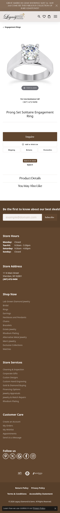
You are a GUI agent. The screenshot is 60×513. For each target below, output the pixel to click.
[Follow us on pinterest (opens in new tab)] (6, 456)
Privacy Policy (38, 488)
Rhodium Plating (11, 333)
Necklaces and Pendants (14, 317)
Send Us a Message (12, 437)
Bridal (6, 305)
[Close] (56, 5)
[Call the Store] (10, 279)
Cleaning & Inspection (13, 369)
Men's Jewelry (9, 341)
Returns (29, 150)
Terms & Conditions (17, 493)
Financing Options (11, 389)
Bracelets (7, 325)
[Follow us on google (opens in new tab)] (19, 456)
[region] (30, 64)
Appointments (9, 433)
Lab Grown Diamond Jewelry (16, 301)
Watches (7, 349)
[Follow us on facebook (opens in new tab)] (26, 456)
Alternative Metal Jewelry (15, 337)
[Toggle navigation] (55, 16)
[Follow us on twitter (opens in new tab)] (12, 456)
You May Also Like (30, 186)
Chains (6, 321)
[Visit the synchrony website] (37, 473)
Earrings (7, 313)
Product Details (30, 178)
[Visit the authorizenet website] (27, 473)
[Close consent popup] (55, 508)
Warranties (47, 150)
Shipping (11, 150)
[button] (39, 16)
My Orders (8, 425)
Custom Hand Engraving (14, 381)
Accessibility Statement (41, 493)
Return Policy (21, 488)
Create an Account (11, 421)
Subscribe (49, 217)
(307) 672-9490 (30, 101)
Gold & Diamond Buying (14, 385)
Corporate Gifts (10, 373)
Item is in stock (30, 161)
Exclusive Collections (12, 345)
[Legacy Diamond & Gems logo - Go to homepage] (13, 16)
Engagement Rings (13, 27)
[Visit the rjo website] (20, 473)
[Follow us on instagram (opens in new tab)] (33, 456)
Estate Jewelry (9, 329)
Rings (5, 309)
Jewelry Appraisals (11, 393)
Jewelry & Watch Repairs (14, 397)
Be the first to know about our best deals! (30, 209)
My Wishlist (8, 429)
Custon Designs (10, 377)
